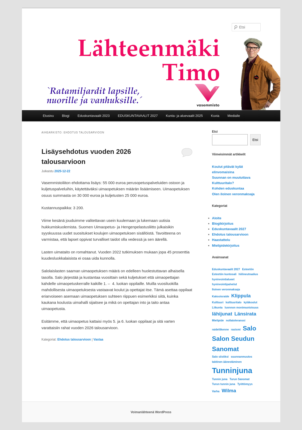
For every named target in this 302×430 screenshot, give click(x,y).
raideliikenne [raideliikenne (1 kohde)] (220, 329)
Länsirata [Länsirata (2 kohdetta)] (245, 313)
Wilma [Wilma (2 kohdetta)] (229, 390)
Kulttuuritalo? (223, 183)
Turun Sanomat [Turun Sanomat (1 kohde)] (239, 379)
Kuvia (215, 116)
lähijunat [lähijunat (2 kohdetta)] (222, 313)
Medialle (234, 116)
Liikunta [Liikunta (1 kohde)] (217, 307)
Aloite (216, 218)
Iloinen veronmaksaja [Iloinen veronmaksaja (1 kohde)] (226, 289)
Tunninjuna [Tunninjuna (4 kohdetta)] (232, 370)
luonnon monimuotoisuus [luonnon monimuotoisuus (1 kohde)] (242, 307)
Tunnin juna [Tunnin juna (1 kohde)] (220, 379)
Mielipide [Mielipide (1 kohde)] (218, 320)
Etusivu (48, 116)
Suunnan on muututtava (231, 177)
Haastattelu (221, 240)
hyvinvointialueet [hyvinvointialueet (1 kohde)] (223, 279)
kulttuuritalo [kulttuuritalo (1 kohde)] (234, 302)
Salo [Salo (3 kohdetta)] (249, 328)
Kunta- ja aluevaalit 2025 (184, 116)
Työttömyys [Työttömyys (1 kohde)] (245, 384)
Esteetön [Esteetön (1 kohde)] (248, 269)
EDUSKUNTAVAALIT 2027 (138, 116)
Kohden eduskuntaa (228, 188)
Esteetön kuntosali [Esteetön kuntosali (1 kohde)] (224, 274)
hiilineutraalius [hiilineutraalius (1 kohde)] (248, 274)
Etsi (215, 131)
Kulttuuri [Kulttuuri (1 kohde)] (217, 302)
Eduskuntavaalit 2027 (229, 229)
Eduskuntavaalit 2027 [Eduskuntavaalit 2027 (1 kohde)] (226, 269)
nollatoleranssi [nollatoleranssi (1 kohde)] (235, 320)
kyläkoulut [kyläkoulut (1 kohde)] (250, 302)
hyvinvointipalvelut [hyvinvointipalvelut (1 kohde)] (224, 284)
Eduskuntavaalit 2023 (94, 116)
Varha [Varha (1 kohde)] (216, 391)
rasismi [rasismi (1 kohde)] (236, 329)
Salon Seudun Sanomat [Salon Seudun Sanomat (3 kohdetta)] (233, 343)
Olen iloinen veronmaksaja (233, 194)
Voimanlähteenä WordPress (151, 412)
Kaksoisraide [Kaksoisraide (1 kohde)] (220, 296)
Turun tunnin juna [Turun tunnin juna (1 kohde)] (223, 384)
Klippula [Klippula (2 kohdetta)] (241, 295)
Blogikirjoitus (223, 223)
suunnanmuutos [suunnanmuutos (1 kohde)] (241, 356)
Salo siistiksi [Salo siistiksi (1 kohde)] (220, 356)
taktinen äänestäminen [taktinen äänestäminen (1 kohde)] (227, 361)
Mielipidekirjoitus (225, 245)
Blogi (65, 116)
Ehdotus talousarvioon (74, 339)
